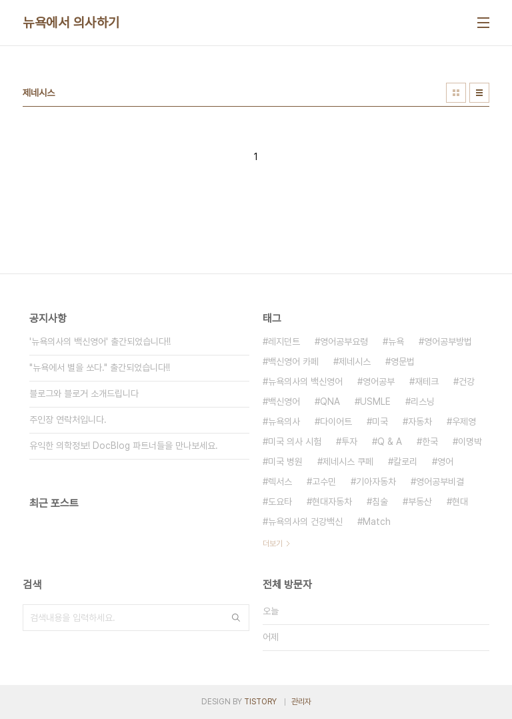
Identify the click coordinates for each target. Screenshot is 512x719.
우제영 (464, 421)
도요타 (280, 501)
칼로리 (405, 461)
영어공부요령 (344, 341)
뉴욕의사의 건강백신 (305, 521)
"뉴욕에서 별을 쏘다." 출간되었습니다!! (99, 367)
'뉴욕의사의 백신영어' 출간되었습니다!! (100, 341)
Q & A (389, 441)
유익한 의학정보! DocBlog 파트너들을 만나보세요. (123, 445)
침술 (380, 501)
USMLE (375, 401)
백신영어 (284, 401)
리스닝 (423, 401)
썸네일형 (456, 93)
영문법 (403, 361)
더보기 (273, 543)
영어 (445, 461)
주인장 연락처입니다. (68, 419)
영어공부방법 (448, 341)
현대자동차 (332, 501)
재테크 (427, 381)
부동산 (420, 501)
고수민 (324, 481)
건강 (467, 381)
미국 (380, 421)
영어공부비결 (440, 481)
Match (377, 521)
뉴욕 (396, 341)
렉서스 (280, 481)
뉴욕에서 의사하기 (71, 23)
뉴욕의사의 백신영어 (305, 381)
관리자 (301, 701)
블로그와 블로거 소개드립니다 (84, 393)
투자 (349, 441)
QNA (330, 401)
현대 (460, 501)
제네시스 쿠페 (348, 461)
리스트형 (479, 93)
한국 (430, 441)
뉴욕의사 (284, 421)
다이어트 (336, 421)
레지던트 (284, 341)
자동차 (420, 421)
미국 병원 (285, 461)
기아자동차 (376, 481)
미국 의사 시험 (294, 441)
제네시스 (355, 361)
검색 (236, 617)
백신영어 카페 (293, 361)
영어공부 (379, 381)
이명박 (470, 441)
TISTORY (260, 701)
